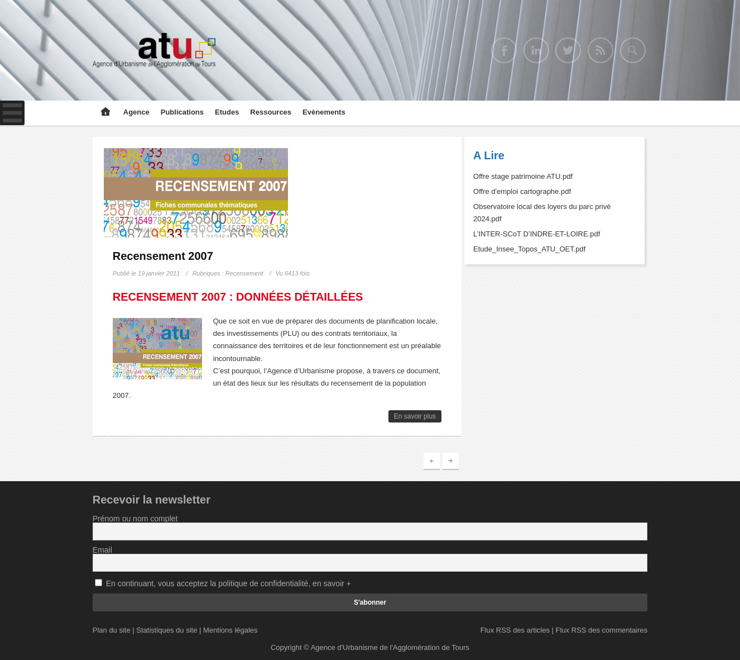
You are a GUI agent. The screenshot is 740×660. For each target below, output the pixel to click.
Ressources (270, 112)
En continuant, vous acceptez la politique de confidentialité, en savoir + (228, 583)
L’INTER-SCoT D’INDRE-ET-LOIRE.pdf (536, 234)
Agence (136, 112)
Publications (182, 112)
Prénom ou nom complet (135, 519)
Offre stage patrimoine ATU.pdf (523, 176)
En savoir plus (415, 416)
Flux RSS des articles (515, 630)
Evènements (323, 112)
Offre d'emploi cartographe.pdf (522, 191)
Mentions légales (230, 630)
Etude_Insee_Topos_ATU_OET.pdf (529, 249)
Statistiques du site (166, 630)
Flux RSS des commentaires (602, 630)
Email (102, 550)
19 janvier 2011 (159, 273)
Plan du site (112, 630)
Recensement (244, 273)
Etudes (227, 112)
